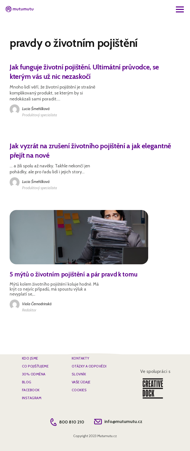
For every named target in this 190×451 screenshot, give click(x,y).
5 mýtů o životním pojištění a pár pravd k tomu (73, 274)
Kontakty (80, 358)
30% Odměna (33, 374)
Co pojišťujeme (35, 366)
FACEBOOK (31, 390)
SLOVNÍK (79, 374)
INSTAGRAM (31, 398)
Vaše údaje (81, 382)
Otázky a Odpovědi (89, 366)
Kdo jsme (30, 358)
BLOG (26, 382)
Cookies (79, 390)
